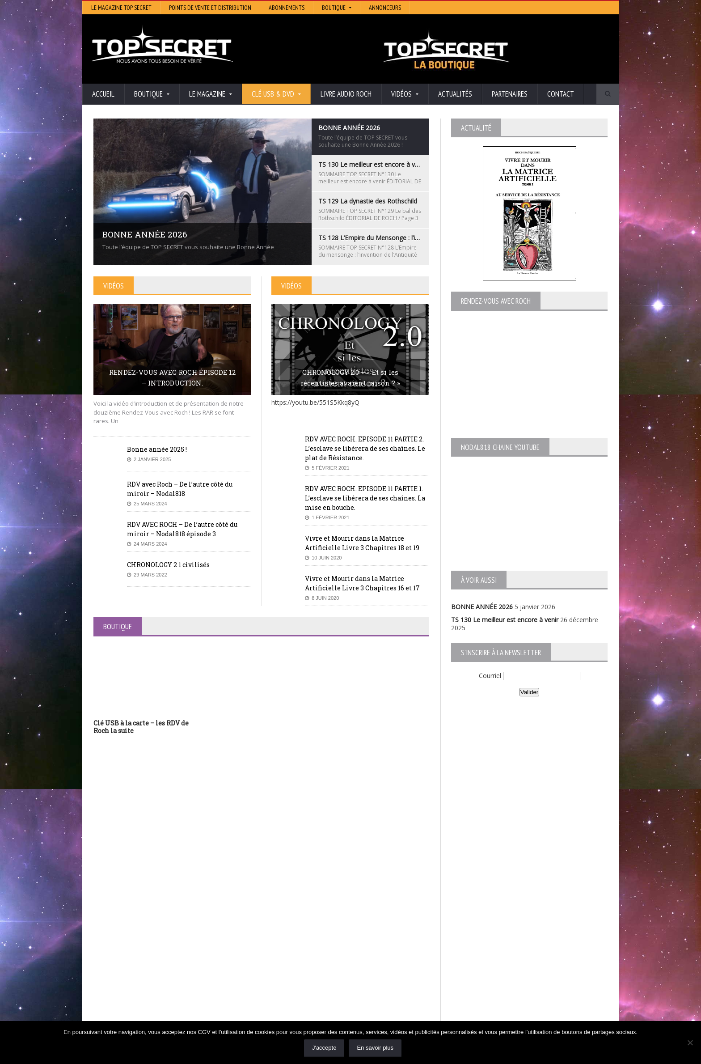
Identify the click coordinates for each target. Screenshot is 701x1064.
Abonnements (286, 8)
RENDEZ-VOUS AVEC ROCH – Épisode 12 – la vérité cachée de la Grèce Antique (167, 1008)
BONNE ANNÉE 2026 (482, 606)
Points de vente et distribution (210, 8)
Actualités (455, 94)
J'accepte (324, 1047)
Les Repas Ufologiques (303, 989)
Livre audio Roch (346, 94)
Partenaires (510, 94)
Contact (560, 94)
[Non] (689, 1042)
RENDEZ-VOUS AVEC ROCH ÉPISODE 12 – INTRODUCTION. (172, 377)
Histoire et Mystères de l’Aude (313, 939)
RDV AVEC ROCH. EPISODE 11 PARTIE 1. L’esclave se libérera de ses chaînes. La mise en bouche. (365, 498)
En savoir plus (375, 1047)
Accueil (103, 94)
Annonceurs (385, 8)
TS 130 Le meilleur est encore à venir (504, 619)
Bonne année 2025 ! (157, 449)
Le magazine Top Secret (121, 8)
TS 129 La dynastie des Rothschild (142, 964)
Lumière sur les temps (302, 964)
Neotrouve (285, 970)
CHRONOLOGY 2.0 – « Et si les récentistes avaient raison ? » (350, 377)
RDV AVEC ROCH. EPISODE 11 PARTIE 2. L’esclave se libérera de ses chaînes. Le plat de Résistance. (365, 448)
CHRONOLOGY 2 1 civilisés (168, 564)
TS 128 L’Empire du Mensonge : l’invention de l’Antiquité (173, 972)
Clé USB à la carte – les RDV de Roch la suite (141, 727)
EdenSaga (284, 976)
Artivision (283, 951)
